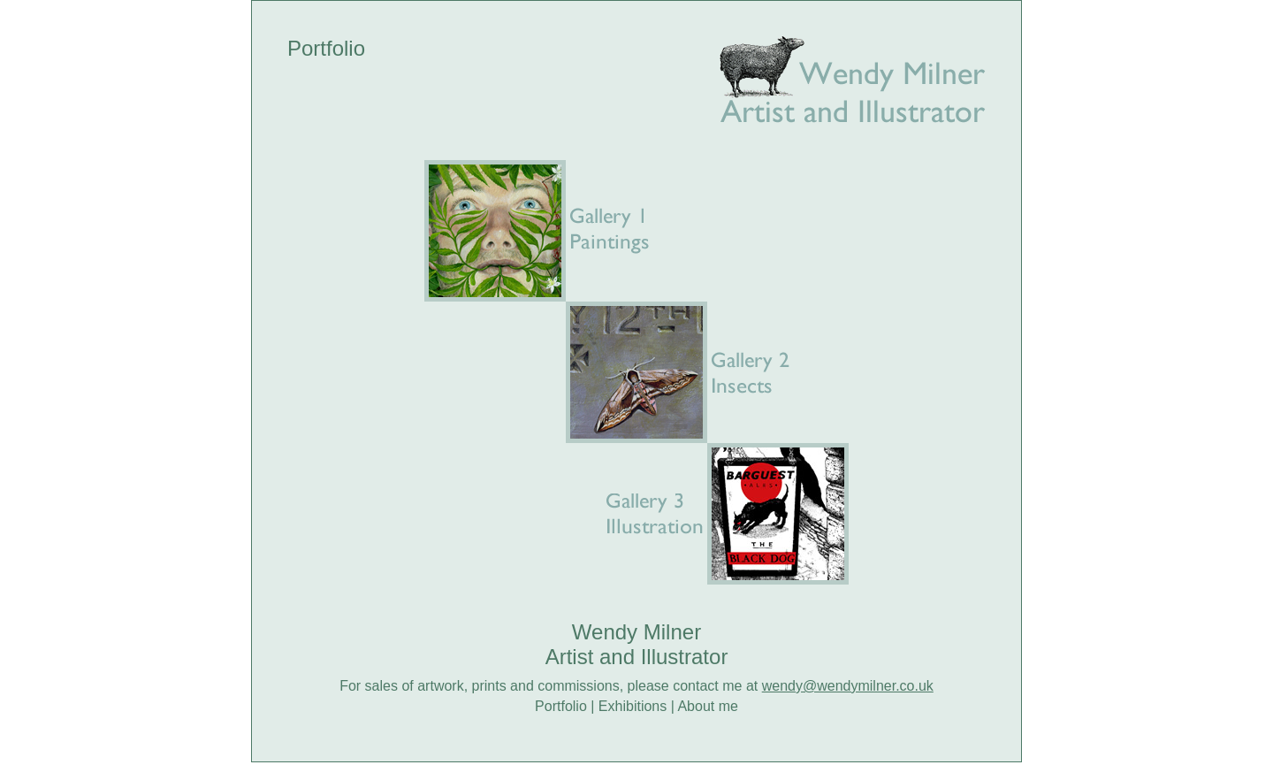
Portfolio (561, 706)
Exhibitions (632, 706)
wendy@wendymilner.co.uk (848, 685)
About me (707, 706)
